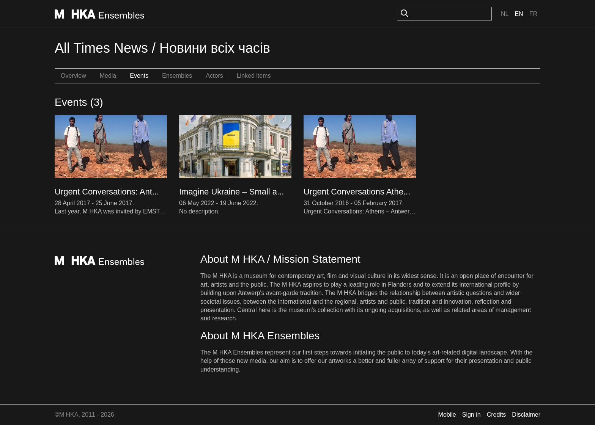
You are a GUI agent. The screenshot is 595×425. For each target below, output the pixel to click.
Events (139, 75)
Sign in (471, 414)
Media (108, 75)
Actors (214, 75)
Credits (496, 414)
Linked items (254, 75)
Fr (533, 14)
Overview (73, 75)
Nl (504, 14)
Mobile (447, 414)
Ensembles (177, 75)
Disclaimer (526, 414)
